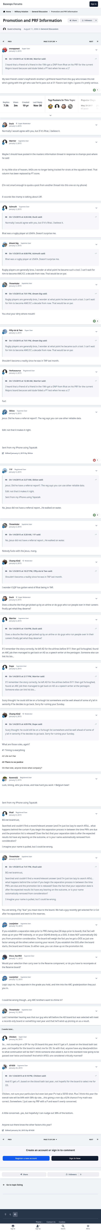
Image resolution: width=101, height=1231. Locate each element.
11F (10, 469)
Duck (11, 123)
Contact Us (51, 1222)
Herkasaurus (15, 370)
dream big (14, 243)
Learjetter (13, 923)
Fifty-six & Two (15, 330)
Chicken (12, 1037)
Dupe (11, 666)
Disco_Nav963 (15, 956)
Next (91, 41)
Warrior (12, 141)
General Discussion (49, 29)
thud (11, 812)
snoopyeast (14, 48)
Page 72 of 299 (50, 41)
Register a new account (26, 1158)
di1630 (12, 1065)
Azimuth (13, 206)
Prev (10, 41)
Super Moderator (24, 123)
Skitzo (12, 411)
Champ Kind (14, 561)
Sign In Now (74, 1158)
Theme (39, 1222)
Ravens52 (13, 777)
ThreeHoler (14, 283)
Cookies (62, 1222)
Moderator (28, 561)
